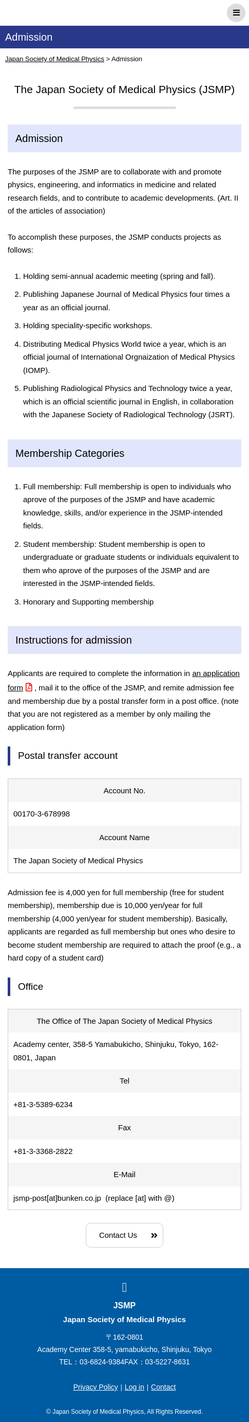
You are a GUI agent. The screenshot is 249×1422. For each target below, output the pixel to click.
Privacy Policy (95, 1387)
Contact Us (118, 1235)
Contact (163, 1387)
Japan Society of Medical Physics (50, 13)
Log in (134, 1387)
